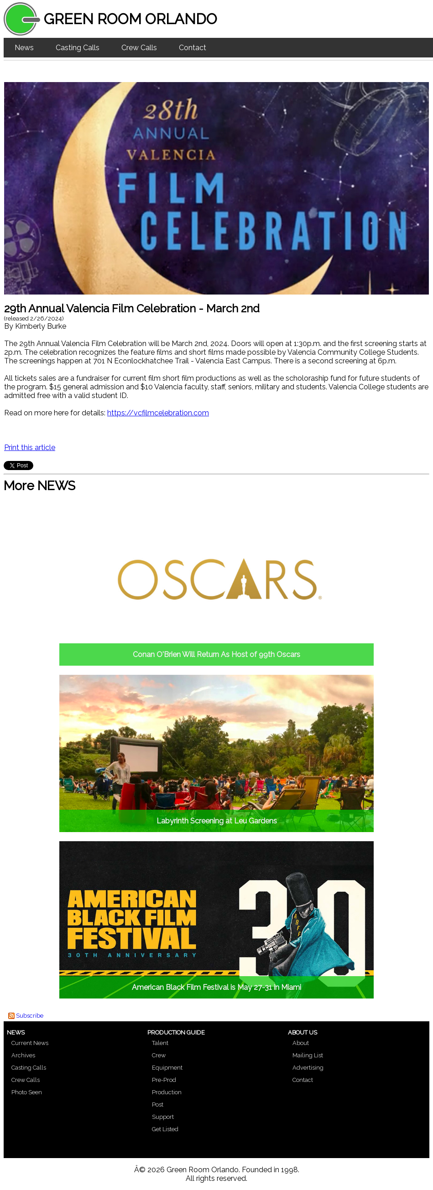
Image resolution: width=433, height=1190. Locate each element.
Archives (23, 1055)
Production (167, 1092)
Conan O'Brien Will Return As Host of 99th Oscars (216, 654)
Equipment (167, 1067)
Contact (192, 47)
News (24, 47)
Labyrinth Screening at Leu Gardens (217, 821)
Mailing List (307, 1055)
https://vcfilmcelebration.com (158, 413)
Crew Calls (139, 47)
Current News (29, 1043)
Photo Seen (26, 1092)
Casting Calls (77, 47)
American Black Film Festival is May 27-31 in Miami (216, 987)
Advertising (307, 1067)
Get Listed (165, 1129)
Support (163, 1116)
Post (157, 1104)
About (300, 1043)
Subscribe (29, 1015)
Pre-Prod (164, 1079)
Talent (160, 1043)
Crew (159, 1055)
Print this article (29, 447)
